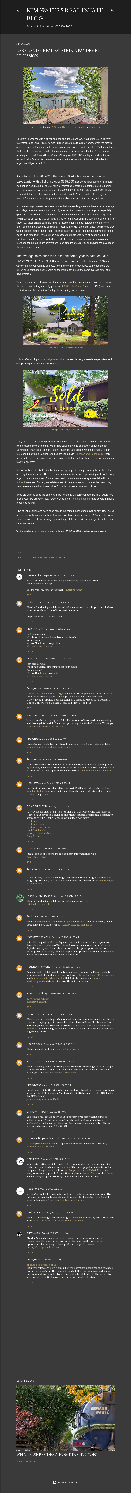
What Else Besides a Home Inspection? (57, 1454)
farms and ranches (82, 498)
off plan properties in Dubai (80, 1170)
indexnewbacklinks (37, 1001)
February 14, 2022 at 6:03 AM (75, 1138)
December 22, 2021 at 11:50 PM (59, 1044)
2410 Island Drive (60, 127)
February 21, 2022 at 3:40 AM (55, 1159)
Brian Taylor (33, 1014)
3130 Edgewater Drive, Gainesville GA (65, 430)
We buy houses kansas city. (42, 646)
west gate (32, 820)
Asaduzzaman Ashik (38, 937)
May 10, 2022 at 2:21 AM (52, 1189)
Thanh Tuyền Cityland (39, 895)
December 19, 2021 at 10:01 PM (57, 1014)
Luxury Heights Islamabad (77, 924)
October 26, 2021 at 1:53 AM (65, 937)
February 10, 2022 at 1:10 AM (53, 1111)
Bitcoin (54, 942)
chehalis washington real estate (45, 726)
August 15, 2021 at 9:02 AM (56, 869)
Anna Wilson (34, 869)
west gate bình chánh (39, 833)
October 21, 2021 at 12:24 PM (53, 916)
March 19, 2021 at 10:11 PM (63, 715)
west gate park (35, 824)
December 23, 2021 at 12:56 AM (59, 1061)
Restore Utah (35, 575)
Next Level (33, 1158)
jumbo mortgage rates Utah (43, 1099)
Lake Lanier (60, 557)
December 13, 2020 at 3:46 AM (57, 688)
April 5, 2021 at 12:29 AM (54, 739)
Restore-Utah (74, 589)
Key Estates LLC (36, 856)
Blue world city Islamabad (45, 978)
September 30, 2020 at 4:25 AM (55, 602)
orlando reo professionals (41, 1264)
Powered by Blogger (65, 1482)
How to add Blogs (37, 993)
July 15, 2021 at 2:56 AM (58, 783)
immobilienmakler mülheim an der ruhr (49, 746)
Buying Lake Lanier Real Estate (39, 557)
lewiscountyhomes (38, 715)
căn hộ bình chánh (37, 830)
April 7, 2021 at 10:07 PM (54, 759)
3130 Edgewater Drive (52, 359)
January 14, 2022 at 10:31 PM (56, 1085)
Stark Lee (32, 916)
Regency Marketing (38, 966)
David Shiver (34, 848)
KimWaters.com (43, 531)
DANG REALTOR (37, 806)
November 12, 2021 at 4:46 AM (67, 967)
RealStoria (33, 1188)
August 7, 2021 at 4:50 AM (56, 848)
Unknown (32, 602)
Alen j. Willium (35, 628)
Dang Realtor (34, 836)
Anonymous (34, 738)
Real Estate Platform (38, 791)
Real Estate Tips (36, 1212)
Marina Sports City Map (40, 1146)
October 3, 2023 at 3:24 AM (56, 1259)
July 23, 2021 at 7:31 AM (59, 806)
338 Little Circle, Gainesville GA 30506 (66, 347)
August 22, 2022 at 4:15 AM (60, 1212)
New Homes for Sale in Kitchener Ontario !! (58, 1220)
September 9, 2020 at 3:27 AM (59, 575)
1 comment (30, 1461)
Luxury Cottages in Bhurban (43, 1247)
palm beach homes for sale (69, 1200)
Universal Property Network (43, 1138)
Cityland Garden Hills (39, 904)
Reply (30, 595)
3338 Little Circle (72, 286)
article (19, 482)
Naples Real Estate (66, 1072)
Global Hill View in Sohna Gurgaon (46, 693)
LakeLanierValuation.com (89, 454)
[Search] (113, 9)
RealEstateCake (36, 782)
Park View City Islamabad (100, 975)
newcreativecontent (38, 998)
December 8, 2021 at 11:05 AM (63, 993)
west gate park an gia (39, 827)
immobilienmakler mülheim (96, 770)
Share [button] (19, 552)
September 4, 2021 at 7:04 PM (68, 896)
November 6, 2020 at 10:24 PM (60, 629)
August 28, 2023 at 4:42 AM (56, 1233)
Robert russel (34, 1043)
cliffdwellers (33, 1232)
